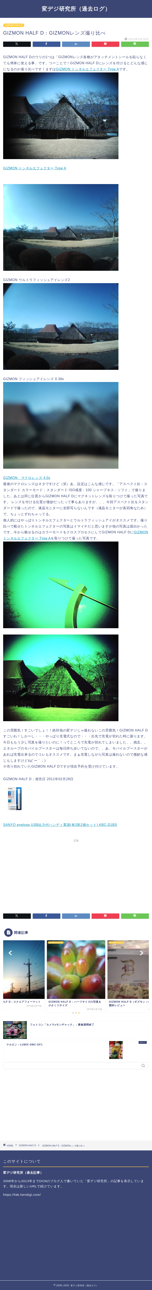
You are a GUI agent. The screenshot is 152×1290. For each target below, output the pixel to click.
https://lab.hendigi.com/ (22, 1194)
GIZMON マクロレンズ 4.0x (26, 478)
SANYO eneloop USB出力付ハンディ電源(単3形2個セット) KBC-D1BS (60, 825)
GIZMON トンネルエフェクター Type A (87, 69)
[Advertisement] (76, 873)
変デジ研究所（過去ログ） (76, 8)
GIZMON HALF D (13, 25)
